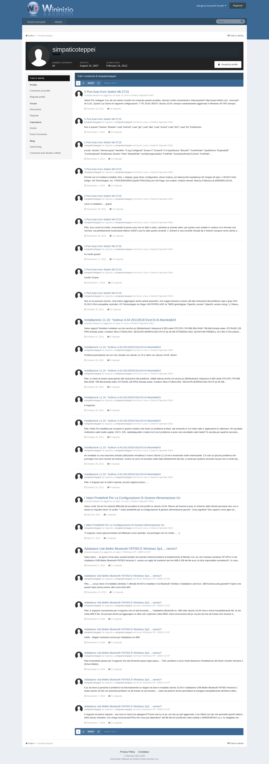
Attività (58, 22)
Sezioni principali (36, 22)
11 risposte (115, 565)
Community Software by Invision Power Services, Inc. (134, 759)
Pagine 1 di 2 (110, 83)
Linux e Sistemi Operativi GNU (138, 95)
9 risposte (113, 336)
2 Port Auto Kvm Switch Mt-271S (106, 92)
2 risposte (110, 514)
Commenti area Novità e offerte (45, 153)
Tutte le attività (37, 78)
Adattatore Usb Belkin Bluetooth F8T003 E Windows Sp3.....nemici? (130, 548)
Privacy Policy (127, 751)
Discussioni (35, 109)
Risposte (34, 115)
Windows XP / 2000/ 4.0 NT (137, 552)
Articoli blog (35, 146)
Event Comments (38, 134)
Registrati (237, 5)
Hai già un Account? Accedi (211, 5)
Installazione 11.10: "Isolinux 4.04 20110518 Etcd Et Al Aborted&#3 (130, 320)
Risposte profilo (37, 97)
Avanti (91, 83)
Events (33, 128)
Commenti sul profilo (40, 90)
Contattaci (143, 751)
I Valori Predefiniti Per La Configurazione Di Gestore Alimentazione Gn (132, 498)
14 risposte (114, 108)
